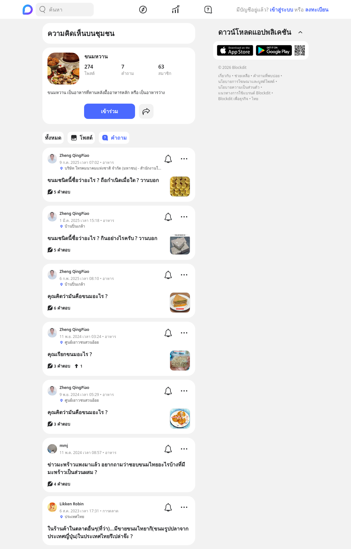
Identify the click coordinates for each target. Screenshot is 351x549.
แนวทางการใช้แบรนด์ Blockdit (244, 93)
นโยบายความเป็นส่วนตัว (239, 87)
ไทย (255, 98)
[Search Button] (42, 9)
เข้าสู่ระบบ (281, 9)
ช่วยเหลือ (242, 75)
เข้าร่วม (109, 111)
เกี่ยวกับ (224, 75)
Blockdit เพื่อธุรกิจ (233, 98)
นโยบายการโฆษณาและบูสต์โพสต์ (246, 81)
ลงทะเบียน (316, 9)
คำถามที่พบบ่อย (266, 75)
